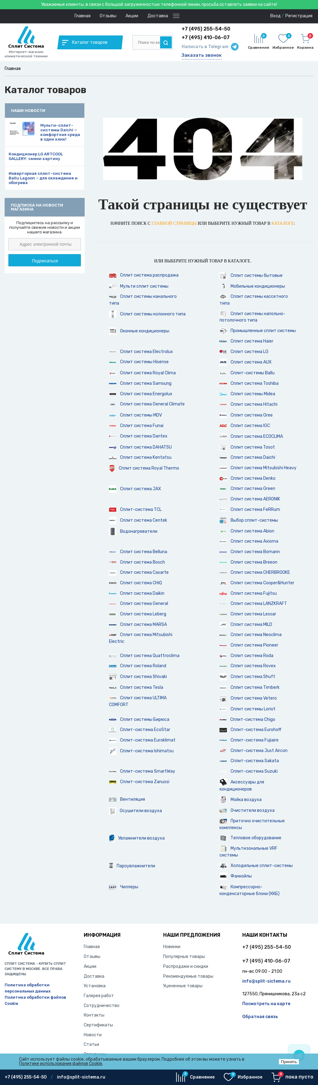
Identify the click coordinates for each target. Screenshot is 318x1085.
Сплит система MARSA (138, 624)
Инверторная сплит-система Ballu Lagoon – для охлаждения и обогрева (43, 178)
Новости (93, 1035)
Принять (289, 1061)
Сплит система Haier (246, 341)
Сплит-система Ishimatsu (141, 751)
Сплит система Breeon (248, 562)
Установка (95, 985)
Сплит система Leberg (137, 614)
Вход (275, 15)
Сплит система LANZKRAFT (253, 603)
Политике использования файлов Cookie (60, 1063)
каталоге (283, 223)
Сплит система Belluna (138, 551)
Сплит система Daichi (247, 457)
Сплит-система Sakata (249, 760)
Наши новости (28, 110)
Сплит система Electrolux (141, 351)
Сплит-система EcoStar (139, 729)
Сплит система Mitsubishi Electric (140, 638)
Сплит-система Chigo (247, 719)
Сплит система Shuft (247, 676)
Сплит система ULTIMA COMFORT (138, 701)
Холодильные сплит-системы (256, 866)
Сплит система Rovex (247, 665)
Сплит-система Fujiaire (249, 740)
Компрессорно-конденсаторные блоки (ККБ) (249, 890)
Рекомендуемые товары (188, 976)
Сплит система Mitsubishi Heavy (257, 468)
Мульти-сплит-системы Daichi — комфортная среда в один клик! (60, 132)
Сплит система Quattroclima (144, 655)
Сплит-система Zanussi (139, 781)
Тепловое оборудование (250, 838)
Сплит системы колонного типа (147, 314)
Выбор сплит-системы (248, 520)
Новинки (171, 946)
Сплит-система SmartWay (142, 771)
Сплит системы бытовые (251, 275)
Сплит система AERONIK (249, 499)
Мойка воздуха (240, 799)
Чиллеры (123, 887)
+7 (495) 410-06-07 (266, 961)
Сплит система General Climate (147, 404)
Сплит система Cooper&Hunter (256, 583)
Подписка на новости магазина (37, 207)
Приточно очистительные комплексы (252, 824)
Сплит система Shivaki (138, 676)
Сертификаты (98, 1025)
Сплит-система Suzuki (248, 771)
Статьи (91, 1044)
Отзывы (108, 16)
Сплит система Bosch (137, 562)
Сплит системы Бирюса (139, 719)
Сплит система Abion (246, 531)
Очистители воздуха (247, 810)
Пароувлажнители (132, 866)
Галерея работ (99, 995)
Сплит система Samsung (140, 383)
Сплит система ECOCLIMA (251, 436)
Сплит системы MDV (135, 415)
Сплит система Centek (138, 520)
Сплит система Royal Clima (142, 373)
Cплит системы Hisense (139, 362)
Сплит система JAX (135, 489)
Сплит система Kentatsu (140, 457)
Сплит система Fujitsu (248, 593)
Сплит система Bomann (249, 551)
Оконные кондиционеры (139, 331)
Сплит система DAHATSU (140, 447)
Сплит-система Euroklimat (142, 740)
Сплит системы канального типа (143, 300)
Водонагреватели (133, 531)
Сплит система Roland (137, 665)
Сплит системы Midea (247, 394)
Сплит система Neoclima (250, 634)
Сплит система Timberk (249, 687)
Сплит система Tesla (136, 687)
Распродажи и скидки (185, 966)
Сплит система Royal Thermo (144, 468)
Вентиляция (127, 799)
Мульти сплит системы (138, 286)
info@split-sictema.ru (266, 981)
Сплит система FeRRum (249, 509)
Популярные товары (184, 956)
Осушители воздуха (135, 811)
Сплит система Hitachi (248, 404)
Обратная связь (260, 1016)
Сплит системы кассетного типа (253, 300)
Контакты (94, 1015)
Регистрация (298, 15)
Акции (132, 16)
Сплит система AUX (245, 362)
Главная (82, 16)
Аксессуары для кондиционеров (241, 785)
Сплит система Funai (136, 425)
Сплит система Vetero (248, 698)
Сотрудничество (101, 1005)
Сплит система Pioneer (248, 645)
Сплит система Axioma (248, 541)
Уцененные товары (183, 985)
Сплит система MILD (245, 624)
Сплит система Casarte (139, 572)
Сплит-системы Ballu (247, 373)
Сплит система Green (247, 488)
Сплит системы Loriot (247, 709)
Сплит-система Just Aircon (253, 750)
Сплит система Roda (246, 655)
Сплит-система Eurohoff (250, 729)
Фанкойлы (235, 876)
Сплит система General (138, 603)
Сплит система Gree (246, 415)
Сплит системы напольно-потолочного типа (252, 317)
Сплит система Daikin (136, 593)
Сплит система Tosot (247, 447)
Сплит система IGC (244, 425)
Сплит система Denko (247, 478)
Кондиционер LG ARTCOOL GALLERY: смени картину (36, 156)
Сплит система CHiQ (135, 583)
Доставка (157, 16)
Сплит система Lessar (247, 614)
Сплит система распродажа (144, 275)
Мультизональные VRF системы (248, 851)
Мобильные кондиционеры (252, 286)
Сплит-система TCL (135, 509)
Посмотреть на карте (266, 1003)
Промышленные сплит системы (257, 331)
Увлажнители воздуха (137, 838)
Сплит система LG (243, 351)
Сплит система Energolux (140, 394)
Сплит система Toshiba (249, 383)
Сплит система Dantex (138, 436)
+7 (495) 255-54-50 (266, 947)
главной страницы (173, 223)
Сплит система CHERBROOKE (254, 572)
